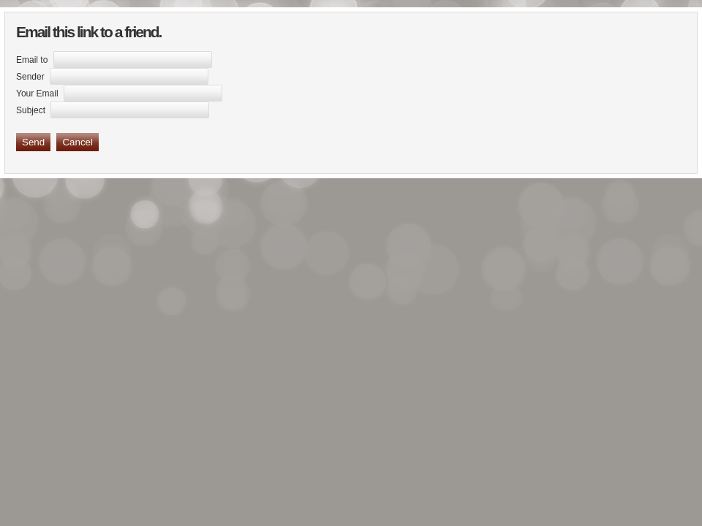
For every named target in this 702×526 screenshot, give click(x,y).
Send (33, 142)
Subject (30, 110)
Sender (30, 77)
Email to (32, 60)
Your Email (37, 93)
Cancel (77, 142)
